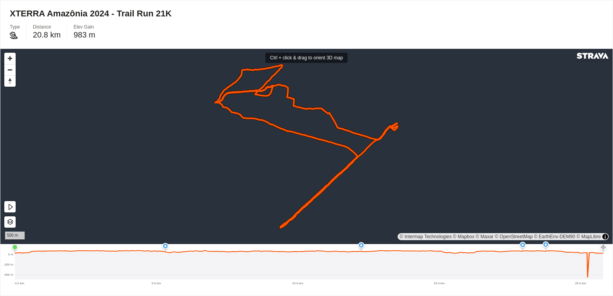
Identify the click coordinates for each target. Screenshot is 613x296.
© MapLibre (589, 236)
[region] (306, 146)
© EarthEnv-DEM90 (554, 236)
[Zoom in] (10, 58)
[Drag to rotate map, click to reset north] (10, 81)
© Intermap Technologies (426, 236)
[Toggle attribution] (605, 236)
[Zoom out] (10, 69)
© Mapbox (464, 236)
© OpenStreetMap (514, 236)
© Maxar (485, 236)
